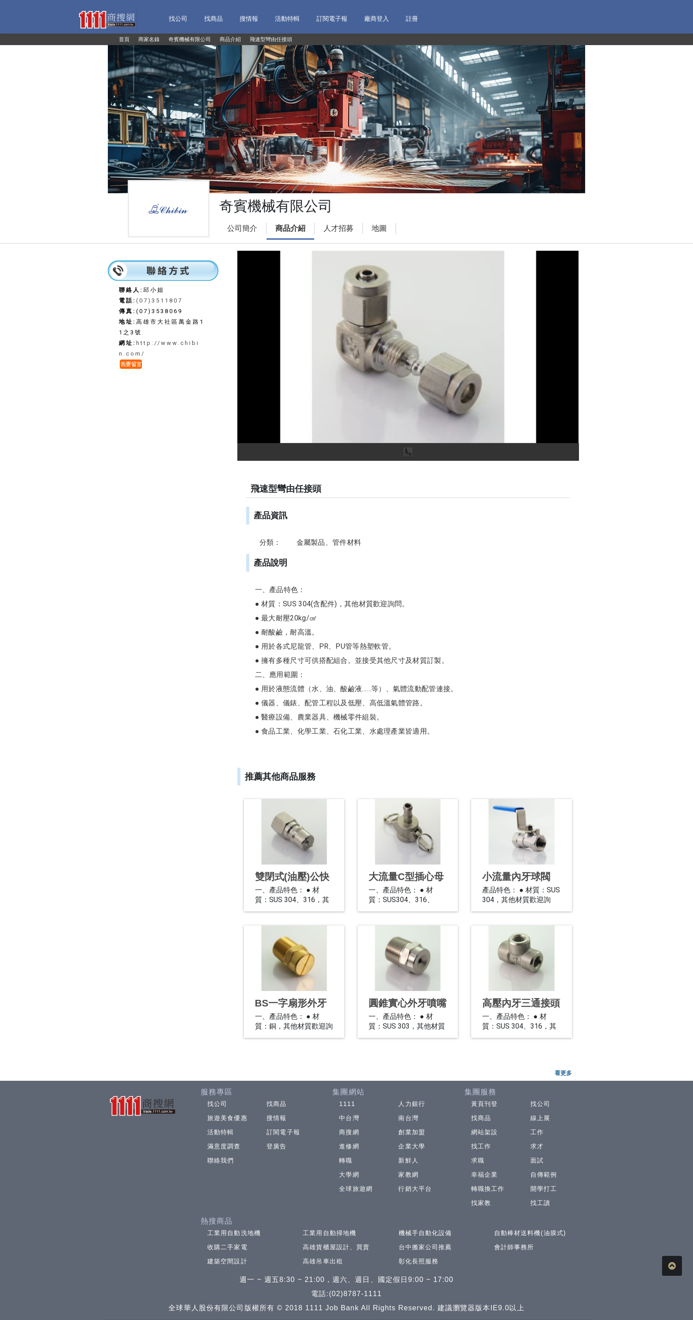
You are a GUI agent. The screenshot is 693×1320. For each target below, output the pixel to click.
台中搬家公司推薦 (425, 1247)
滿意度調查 (224, 1146)
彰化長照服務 (419, 1261)
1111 (347, 1103)
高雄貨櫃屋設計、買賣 (336, 1247)
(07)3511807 (159, 300)
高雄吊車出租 (323, 1261)
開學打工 (543, 1188)
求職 (477, 1160)
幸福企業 (484, 1174)
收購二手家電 (227, 1247)
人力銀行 (411, 1103)
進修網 (349, 1146)
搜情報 (276, 1117)
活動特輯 (220, 1132)
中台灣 (349, 1117)
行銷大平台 (415, 1188)
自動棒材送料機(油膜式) (530, 1232)
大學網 (349, 1174)
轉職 (345, 1160)
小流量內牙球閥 (516, 876)
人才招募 (339, 228)
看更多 (563, 1073)
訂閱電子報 (283, 1132)
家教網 (408, 1174)
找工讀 (540, 1202)
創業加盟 (411, 1132)
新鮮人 (408, 1160)
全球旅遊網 (356, 1188)
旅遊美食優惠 (227, 1117)
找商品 (276, 1103)
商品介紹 (290, 228)
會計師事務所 (514, 1247)
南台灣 (408, 1117)
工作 (537, 1132)
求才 (537, 1146)
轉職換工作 (488, 1188)
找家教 (481, 1202)
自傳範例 (543, 1174)
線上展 (540, 1117)
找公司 (217, 1103)
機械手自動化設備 (425, 1232)
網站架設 (484, 1132)
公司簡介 (242, 228)
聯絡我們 (220, 1160)
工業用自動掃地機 (329, 1232)
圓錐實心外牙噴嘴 (407, 1003)
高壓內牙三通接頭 (521, 1003)
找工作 (481, 1146)
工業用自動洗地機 (234, 1232)
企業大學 (411, 1146)
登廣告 (276, 1146)
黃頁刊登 (484, 1103)
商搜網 (349, 1132)
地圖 (379, 228)
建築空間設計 (227, 1261)
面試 (537, 1160)
